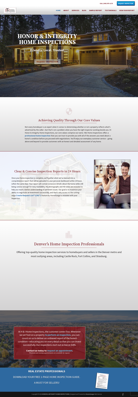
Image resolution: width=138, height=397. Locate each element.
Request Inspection (125, 3)
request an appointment (59, 350)
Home (58, 10)
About (66, 10)
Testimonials (110, 10)
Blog (84, 10)
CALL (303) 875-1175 (106, 3)
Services (75, 10)
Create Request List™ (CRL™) (28, 195)
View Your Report (127, 10)
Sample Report (95, 10)
